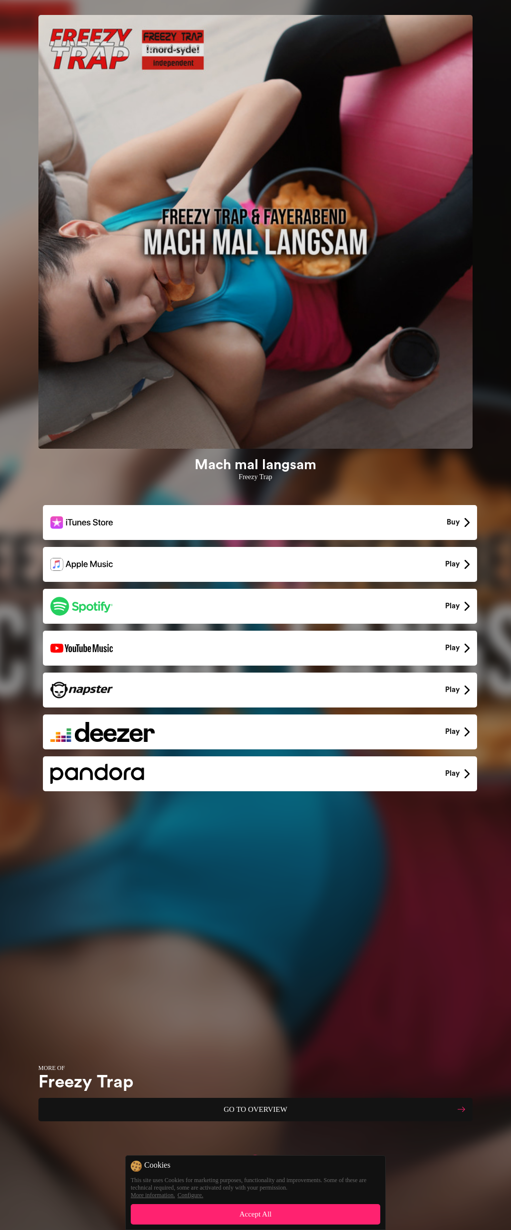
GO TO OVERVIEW (255, 1109)
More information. (153, 1195)
